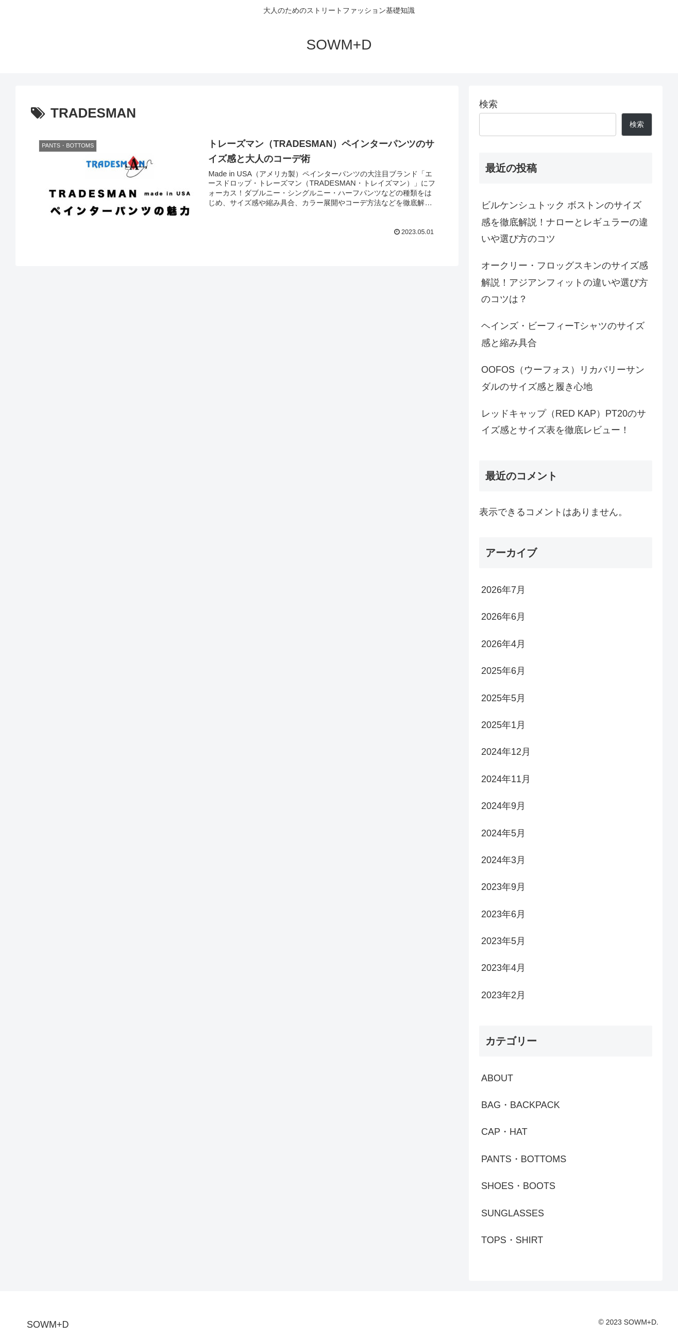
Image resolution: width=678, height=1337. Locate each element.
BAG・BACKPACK (520, 1105)
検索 (488, 104)
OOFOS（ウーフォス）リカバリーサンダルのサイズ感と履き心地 (563, 378)
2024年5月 (503, 833)
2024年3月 (503, 860)
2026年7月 (503, 590)
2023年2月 (503, 995)
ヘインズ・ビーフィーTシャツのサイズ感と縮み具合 (563, 334)
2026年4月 (503, 644)
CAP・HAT (504, 1132)
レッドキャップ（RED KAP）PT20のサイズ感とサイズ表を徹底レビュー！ (563, 421)
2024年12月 (506, 752)
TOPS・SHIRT (512, 1240)
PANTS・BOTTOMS (523, 1159)
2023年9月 (503, 887)
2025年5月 (503, 698)
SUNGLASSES (512, 1213)
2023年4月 (503, 968)
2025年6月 (503, 671)
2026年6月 (503, 617)
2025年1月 (503, 725)
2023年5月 (503, 941)
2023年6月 (503, 914)
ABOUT (497, 1078)
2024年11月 (506, 779)
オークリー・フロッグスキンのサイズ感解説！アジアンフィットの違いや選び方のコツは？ (564, 282)
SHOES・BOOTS (518, 1186)
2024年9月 (503, 806)
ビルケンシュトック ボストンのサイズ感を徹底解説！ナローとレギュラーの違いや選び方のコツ (564, 222)
